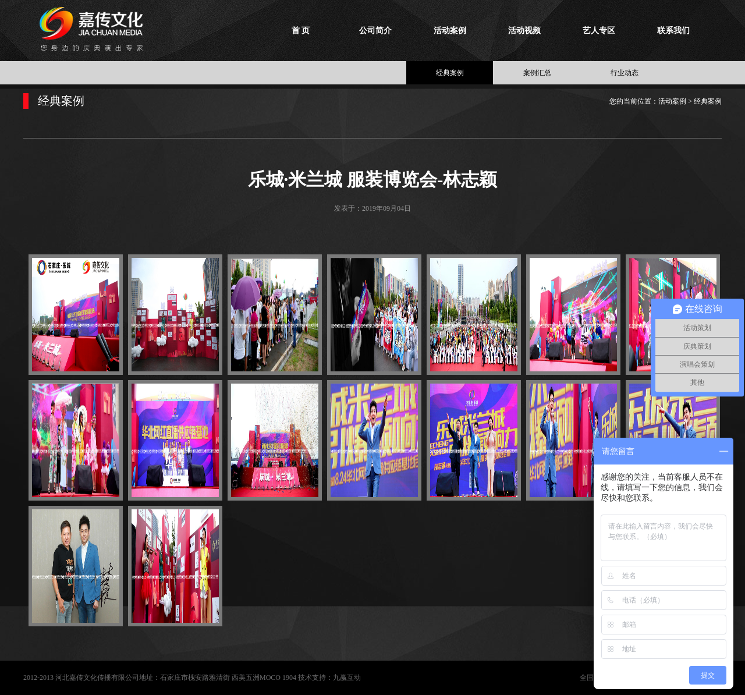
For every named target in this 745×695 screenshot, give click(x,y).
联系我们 (673, 30)
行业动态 (624, 73)
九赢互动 (347, 677)
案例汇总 (537, 73)
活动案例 (450, 30)
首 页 (301, 30)
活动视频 (524, 30)
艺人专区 (599, 30)
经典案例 (450, 73)
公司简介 (375, 30)
